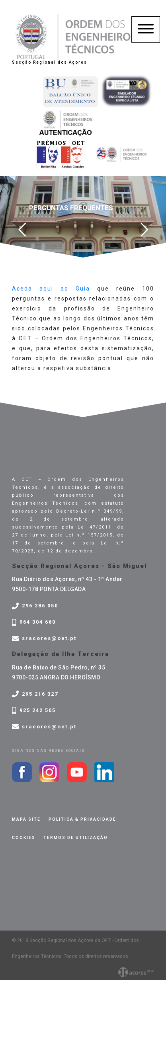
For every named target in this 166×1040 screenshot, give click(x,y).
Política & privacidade (82, 819)
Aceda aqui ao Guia (51, 288)
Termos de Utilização (75, 837)
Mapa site (26, 819)
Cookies (23, 837)
